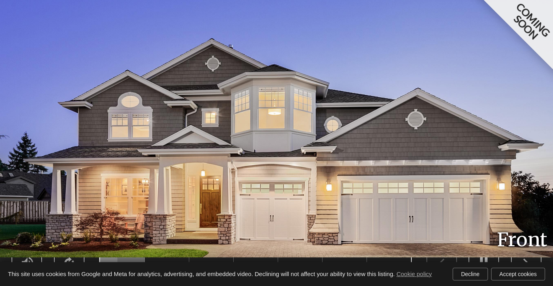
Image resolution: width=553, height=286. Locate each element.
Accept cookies (518, 274)
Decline (470, 274)
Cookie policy (414, 274)
